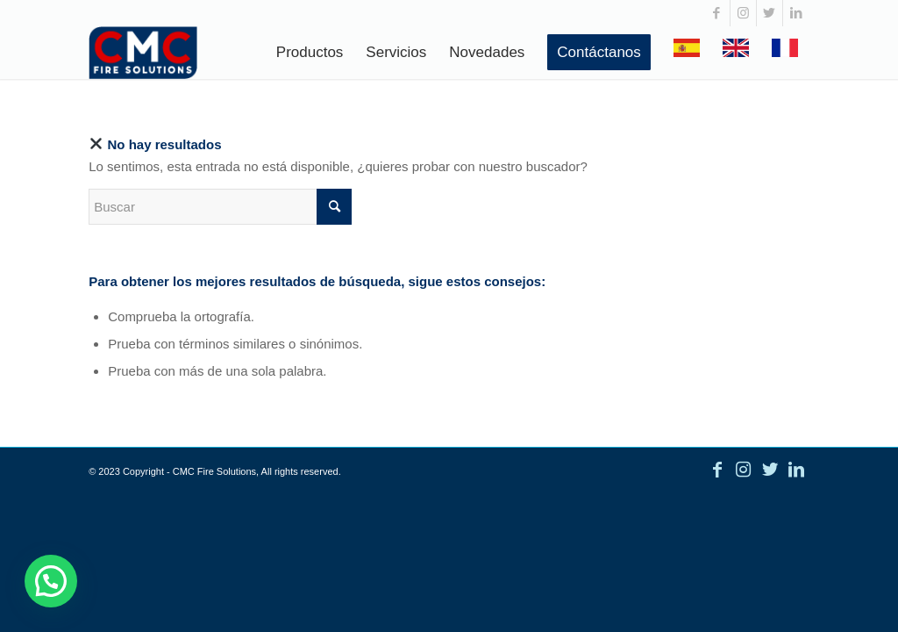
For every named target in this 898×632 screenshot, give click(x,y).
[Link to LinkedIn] (796, 13)
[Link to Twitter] (769, 13)
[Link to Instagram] (743, 13)
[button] (54, 579)
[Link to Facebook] (717, 13)
